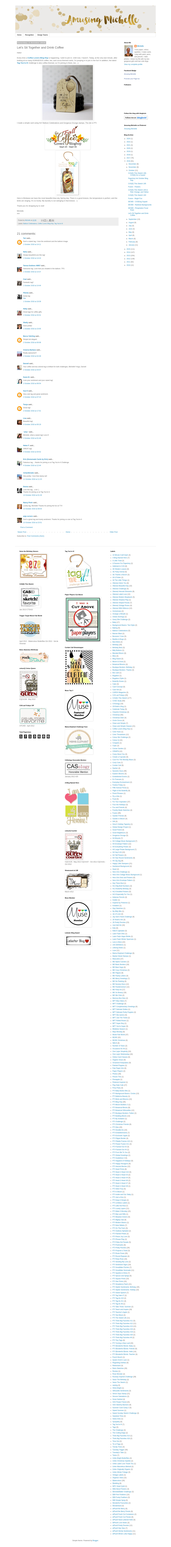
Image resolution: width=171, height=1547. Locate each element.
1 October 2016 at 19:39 (32, 301)
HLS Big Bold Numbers (120, 886)
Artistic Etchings (118, 617)
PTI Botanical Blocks (120, 1107)
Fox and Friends (118, 807)
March (131, 239)
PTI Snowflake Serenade (121, 1270)
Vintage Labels (117, 1475)
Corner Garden (118, 748)
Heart (114, 869)
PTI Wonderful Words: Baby (122, 1346)
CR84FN (115, 751)
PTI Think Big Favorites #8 (122, 1337)
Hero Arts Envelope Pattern (122, 880)
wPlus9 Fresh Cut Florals (121, 1517)
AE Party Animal (118, 572)
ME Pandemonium (119, 987)
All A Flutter (116, 577)
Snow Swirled (117, 1399)
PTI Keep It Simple (119, 1200)
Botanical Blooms (118, 664)
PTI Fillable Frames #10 (121, 1141)
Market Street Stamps (120, 956)
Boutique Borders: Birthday (122, 667)
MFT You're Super (119, 1026)
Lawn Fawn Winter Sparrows (123, 939)
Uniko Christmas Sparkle (121, 1461)
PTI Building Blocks (119, 1116)
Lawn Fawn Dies (118, 934)
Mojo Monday (117, 1032)
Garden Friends (118, 816)
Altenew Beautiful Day (120, 586)
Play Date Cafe (118, 1085)
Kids (114, 928)
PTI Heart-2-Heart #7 (120, 1183)
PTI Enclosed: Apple (119, 1136)
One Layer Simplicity (120, 1051)
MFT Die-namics (118, 1015)
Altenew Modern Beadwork (122, 597)
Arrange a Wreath (119, 614)
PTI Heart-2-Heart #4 (120, 1178)
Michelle (140, 46)
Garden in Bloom (118, 819)
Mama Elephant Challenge (122, 953)
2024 (129, 139)
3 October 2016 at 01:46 (32, 438)
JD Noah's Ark (117, 920)
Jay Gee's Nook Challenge (122, 917)
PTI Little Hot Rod (119, 1206)
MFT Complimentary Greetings (123, 1007)
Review (115, 1371)
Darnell (26, 364)
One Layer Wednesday (120, 1054)
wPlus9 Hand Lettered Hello (122, 1520)
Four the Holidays (118, 805)
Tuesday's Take (118, 1452)
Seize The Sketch (118, 1382)
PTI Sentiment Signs (119, 1265)
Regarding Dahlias (119, 1363)
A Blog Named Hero (119, 558)
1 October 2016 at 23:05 (32, 329)
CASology (116, 704)
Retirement (116, 1366)
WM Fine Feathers (119, 1495)
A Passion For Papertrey (121, 563)
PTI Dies (115, 1127)
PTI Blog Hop (117, 1102)
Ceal (25, 279)
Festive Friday (117, 785)
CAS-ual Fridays (118, 695)
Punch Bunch (117, 1357)
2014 (129, 252)
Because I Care (118, 636)
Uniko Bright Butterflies (120, 1458)
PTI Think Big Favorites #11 (122, 1321)
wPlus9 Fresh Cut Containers (123, 1514)
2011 (129, 262)
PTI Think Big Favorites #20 (122, 1335)
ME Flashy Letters (119, 976)
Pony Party (116, 1088)
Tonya (25, 404)
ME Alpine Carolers (119, 962)
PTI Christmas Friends (120, 1124)
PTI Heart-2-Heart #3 (120, 1175)
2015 (129, 249)
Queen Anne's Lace (119, 1360)
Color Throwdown (118, 734)
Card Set (115, 690)
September (133, 219)
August (131, 223)
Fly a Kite (115, 796)
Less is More (117, 942)
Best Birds (116, 642)
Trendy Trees (117, 1447)
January (132, 245)
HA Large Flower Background (123, 849)
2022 (129, 142)
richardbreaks (28, 473)
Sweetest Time (117, 1416)
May (130, 232)
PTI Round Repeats (119, 1256)
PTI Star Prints (117, 1281)
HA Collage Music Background (123, 841)
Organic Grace (117, 1060)
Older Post (114, 532)
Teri (24, 238)
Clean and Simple (119, 723)
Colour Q (115, 740)
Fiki (24, 298)
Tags (114, 1427)
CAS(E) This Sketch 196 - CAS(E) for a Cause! (137, 174)
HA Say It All (117, 852)
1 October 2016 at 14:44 (32, 286)
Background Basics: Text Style (123, 625)
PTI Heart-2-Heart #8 (120, 1186)
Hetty (25, 309)
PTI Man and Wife (119, 1214)
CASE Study (117, 701)
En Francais (116, 779)
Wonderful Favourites (120, 1503)
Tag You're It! (22, 63)
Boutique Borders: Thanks (122, 670)
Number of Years (118, 1046)
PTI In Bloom (117, 1192)
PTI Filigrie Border (119, 1138)
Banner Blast (117, 634)
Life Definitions (117, 945)
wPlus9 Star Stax (118, 1528)
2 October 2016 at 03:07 (32, 370)
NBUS (114, 1043)
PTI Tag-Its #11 (118, 1301)
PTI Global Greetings (120, 1155)
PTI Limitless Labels (119, 1203)
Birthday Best (117, 648)
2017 (129, 158)
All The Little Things (119, 580)
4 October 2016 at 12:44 (32, 465)
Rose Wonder (117, 1374)
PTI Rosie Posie (118, 1253)
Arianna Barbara (29, 350)
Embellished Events (119, 777)
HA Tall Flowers (118, 855)
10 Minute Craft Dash (120, 555)
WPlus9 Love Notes (119, 1523)
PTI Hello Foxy (117, 1189)
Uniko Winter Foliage (120, 1472)
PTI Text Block (117, 1315)
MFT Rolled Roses (119, 1021)
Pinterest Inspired (118, 1082)
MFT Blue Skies (118, 1001)
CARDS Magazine (119, 692)
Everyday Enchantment (121, 782)
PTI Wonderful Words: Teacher (123, 1354)
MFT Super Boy (118, 1023)
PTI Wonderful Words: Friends (123, 1349)
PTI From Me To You (119, 1152)
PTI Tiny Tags (117, 1340)
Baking (115, 628)
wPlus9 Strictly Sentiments (122, 1531)
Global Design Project (120, 827)
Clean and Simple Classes (122, 726)
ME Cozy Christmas (119, 970)
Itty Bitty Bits (117, 911)
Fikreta (25, 293)
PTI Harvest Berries (119, 1166)
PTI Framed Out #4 (119, 1150)
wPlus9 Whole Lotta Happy (122, 1534)
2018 (129, 155)
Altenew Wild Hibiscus (120, 608)
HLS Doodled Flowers (120, 892)
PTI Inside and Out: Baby (121, 1194)
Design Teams (42, 35)
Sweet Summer (118, 1410)
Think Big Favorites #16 (121, 1438)
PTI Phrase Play (118, 1239)
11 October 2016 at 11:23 (32, 479)
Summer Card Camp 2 (120, 1408)
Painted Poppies (118, 1065)
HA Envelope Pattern (120, 844)
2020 (129, 148)
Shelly (25, 323)
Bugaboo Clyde (118, 678)
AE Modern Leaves (119, 569)
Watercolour (116, 1481)
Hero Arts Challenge (119, 872)
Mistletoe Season (118, 1029)
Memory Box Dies (119, 998)
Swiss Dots (116, 1419)
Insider (114, 900)
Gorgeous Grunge (119, 835)
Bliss (114, 656)
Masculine (116, 959)
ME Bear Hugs (117, 967)
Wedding (115, 1483)
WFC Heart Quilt (118, 1486)
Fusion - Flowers (134, 187)
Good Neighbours (118, 833)
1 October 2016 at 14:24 (32, 258)
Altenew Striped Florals (120, 603)
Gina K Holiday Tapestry (121, 824)
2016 (129, 161)
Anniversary (116, 611)
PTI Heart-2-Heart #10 (120, 1172)
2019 (129, 151)
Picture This (116, 1077)
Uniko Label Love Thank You (123, 1464)
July (130, 226)
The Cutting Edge (118, 1433)
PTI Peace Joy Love (119, 1237)
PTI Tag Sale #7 (118, 1295)
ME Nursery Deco (119, 984)
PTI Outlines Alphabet (120, 1231)
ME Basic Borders (119, 964)
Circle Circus (117, 720)
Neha (25, 252)
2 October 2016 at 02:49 (32, 356)
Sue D (25, 391)
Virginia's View (117, 1478)
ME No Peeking (118, 981)
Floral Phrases (117, 793)
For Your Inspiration (119, 802)
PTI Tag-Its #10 (118, 1298)
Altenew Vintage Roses (121, 605)
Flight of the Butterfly (120, 791)
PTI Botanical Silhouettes (121, 1110)
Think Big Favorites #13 (121, 1436)
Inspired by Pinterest (119, 903)
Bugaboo (115, 676)
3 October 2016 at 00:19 (32, 424)
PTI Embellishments (119, 1133)
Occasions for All (118, 1049)
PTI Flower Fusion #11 (120, 1144)
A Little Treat (117, 561)
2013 (129, 256)
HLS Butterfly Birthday (120, 889)
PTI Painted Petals (119, 1234)
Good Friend (117, 830)
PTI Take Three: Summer (121, 1307)
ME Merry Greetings (119, 978)
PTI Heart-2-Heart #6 (120, 1180)
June (131, 229)
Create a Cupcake (119, 757)
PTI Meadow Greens (120, 1217)
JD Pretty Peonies (119, 922)
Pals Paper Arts (118, 1068)
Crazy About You (118, 754)
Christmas (116, 715)
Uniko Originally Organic (121, 1469)
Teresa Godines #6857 (31, 266)
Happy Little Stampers (120, 863)
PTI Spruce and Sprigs (120, 1276)
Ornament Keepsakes (120, 1063)
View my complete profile (133, 64)
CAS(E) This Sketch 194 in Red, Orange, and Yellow (138, 191)
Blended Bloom (118, 653)
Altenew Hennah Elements (122, 591)
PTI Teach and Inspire (120, 1309)
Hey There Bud (118, 883)
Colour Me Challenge (120, 737)
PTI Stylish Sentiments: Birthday (124, 1287)
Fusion (114, 813)
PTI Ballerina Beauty (119, 1096)
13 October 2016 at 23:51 (32, 523)
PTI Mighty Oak (118, 1220)
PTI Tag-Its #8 (117, 1304)
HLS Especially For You (121, 894)
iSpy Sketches (117, 908)
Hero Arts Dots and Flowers (122, 878)
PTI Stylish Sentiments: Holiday (123, 1290)
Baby (114, 622)
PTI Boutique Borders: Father (123, 1113)
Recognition (29, 35)
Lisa (24, 418)
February (132, 242)
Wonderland (116, 1506)
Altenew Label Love (119, 594)
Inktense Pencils (118, 897)
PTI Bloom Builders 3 (120, 1105)
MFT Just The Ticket (119, 1018)
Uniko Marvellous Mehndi (121, 1466)
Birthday (115, 645)
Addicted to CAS (118, 566)
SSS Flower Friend (119, 1402)
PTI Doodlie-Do (118, 1130)
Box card (115, 673)
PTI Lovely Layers (119, 1208)
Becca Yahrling (29, 336)
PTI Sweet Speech (119, 1293)
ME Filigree (116, 973)
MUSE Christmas (118, 1040)
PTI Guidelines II (118, 1158)
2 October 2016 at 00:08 (32, 342)
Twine (114, 1455)
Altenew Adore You (119, 583)
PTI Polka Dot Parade (120, 1242)
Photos (115, 1074)
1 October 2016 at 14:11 (32, 244)
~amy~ (25, 432)
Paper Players (117, 1071)
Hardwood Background (120, 866)
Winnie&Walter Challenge (121, 1492)
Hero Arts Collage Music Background (125, 875)
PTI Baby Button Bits (120, 1091)
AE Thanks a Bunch (119, 575)
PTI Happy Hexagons (120, 1164)
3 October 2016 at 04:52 (32, 452)
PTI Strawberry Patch (120, 1284)
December (133, 164)
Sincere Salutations (119, 1396)
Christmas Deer (118, 718)
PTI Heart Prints (118, 1169)
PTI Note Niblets (118, 1225)
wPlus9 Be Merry (118, 1509)
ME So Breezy (117, 993)
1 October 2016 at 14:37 (32, 272)
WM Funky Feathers (119, 1497)
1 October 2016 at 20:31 (32, 315)
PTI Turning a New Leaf (121, 1343)
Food (114, 799)
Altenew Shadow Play (120, 600)
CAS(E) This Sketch (119, 698)
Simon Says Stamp (119, 1394)
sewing (115, 1385)
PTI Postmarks (117, 1245)
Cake (114, 684)
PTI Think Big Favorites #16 (122, 1329)
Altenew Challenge (119, 589)
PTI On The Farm (118, 1228)
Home (19, 35)
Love (114, 950)
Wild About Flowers (119, 1489)
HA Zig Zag (116, 861)
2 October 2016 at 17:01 (32, 411)
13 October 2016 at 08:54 (32, 509)
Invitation (115, 906)
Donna (25, 487)
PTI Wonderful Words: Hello (122, 1352)
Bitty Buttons (117, 650)
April (130, 235)
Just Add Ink (116, 925)
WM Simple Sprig (118, 1500)
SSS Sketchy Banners (120, 1405)
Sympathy (116, 1422)
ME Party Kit (117, 990)
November (133, 167)
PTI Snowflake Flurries (120, 1267)
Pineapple (116, 1079)
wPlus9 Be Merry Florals (121, 1511)
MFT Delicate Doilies (120, 1009)
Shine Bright (116, 1388)
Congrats (115, 743)
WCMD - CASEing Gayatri (137, 202)
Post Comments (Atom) (35, 536)
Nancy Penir (28, 503)
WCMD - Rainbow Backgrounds (139, 205)
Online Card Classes (120, 1057)
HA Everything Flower (120, 847)
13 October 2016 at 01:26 (32, 495)
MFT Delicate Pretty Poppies (123, 1012)
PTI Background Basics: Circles (124, 1093)
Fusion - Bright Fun (135, 198)
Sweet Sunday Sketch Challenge (124, 1413)
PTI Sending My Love (120, 1262)
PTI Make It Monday (119, 1211)
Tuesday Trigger (118, 1450)
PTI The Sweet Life (119, 1318)
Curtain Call (116, 765)
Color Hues (116, 732)
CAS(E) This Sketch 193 (137, 195)
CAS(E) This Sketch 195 (137, 184)
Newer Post (22, 532)
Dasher (115, 768)
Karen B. (26, 377)
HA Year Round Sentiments (122, 858)
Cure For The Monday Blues (122, 760)
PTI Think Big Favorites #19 (122, 1332)
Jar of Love (116, 914)
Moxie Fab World (118, 1035)
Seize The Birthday (119, 1380)
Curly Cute (116, 763)
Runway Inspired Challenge (122, 1377)
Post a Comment (26, 527)
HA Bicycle (116, 838)
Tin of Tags (116, 1444)
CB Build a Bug (118, 706)
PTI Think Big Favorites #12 (122, 1323)
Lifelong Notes (117, 948)
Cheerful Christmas (119, 712)
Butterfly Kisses (118, 681)
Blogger (95, 1540)
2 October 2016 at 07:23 (32, 397)
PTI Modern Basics (119, 1222)
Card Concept (117, 687)
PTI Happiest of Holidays (121, 1161)
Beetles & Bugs (118, 639)
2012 (129, 259)
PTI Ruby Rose (118, 1259)
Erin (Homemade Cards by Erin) (35, 459)
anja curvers (28, 516)
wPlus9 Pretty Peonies (120, 1525)
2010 (129, 265)
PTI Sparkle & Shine (119, 1273)
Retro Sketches (118, 1368)
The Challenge (117, 1430)
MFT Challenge (118, 1004)
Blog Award (116, 659)
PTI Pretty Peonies (119, 1248)
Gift (113, 821)
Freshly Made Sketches (121, 810)
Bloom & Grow (117, 662)
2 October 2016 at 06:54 (32, 383)
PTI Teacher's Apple (119, 1312)
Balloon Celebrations (30, 223)
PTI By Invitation (118, 1119)
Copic (114, 746)
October (132, 170)
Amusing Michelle (130, 74)
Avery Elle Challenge (120, 619)
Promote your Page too (132, 79)
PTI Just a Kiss (118, 1197)
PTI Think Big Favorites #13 (122, 1326)
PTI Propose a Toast (119, 1251)
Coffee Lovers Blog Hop (38, 58)
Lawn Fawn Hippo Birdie (121, 936)
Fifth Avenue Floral (119, 788)
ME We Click (117, 995)
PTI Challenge (117, 1122)
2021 (129, 145)
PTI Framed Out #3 (119, 1147)
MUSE (114, 1037)
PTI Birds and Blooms (120, 1099)
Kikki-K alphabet (118, 931)
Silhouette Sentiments (120, 1391)
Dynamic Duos (117, 771)
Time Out (115, 1441)
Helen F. (26, 445)
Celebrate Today (118, 709)
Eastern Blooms (118, 774)
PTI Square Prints (119, 1279)
